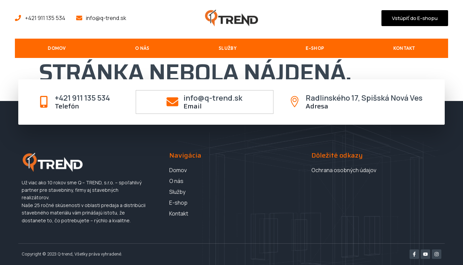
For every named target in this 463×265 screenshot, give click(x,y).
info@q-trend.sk (212, 98)
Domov (57, 48)
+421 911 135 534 (82, 98)
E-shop (315, 48)
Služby (228, 48)
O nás (142, 48)
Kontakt (404, 48)
